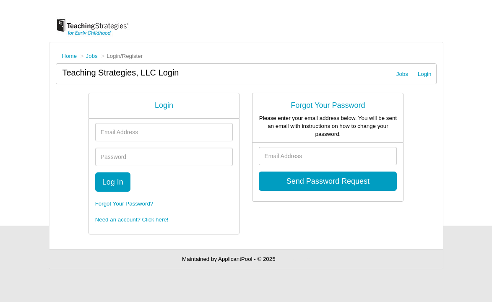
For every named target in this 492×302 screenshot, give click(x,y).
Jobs (92, 56)
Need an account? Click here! (132, 219)
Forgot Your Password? (124, 203)
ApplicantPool (235, 259)
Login (425, 74)
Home (69, 56)
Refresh (300, 259)
